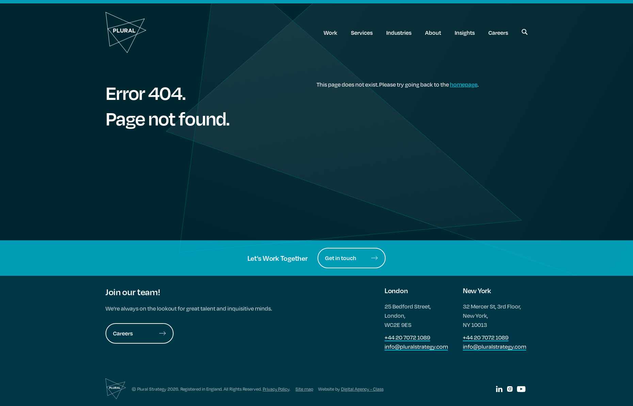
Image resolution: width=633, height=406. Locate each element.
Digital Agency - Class (362, 389)
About (433, 32)
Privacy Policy (276, 389)
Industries (399, 32)
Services (362, 32)
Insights (465, 32)
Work (330, 32)
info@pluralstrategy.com (416, 346)
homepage (463, 84)
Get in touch (351, 257)
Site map (304, 389)
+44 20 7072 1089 (407, 337)
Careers (498, 32)
